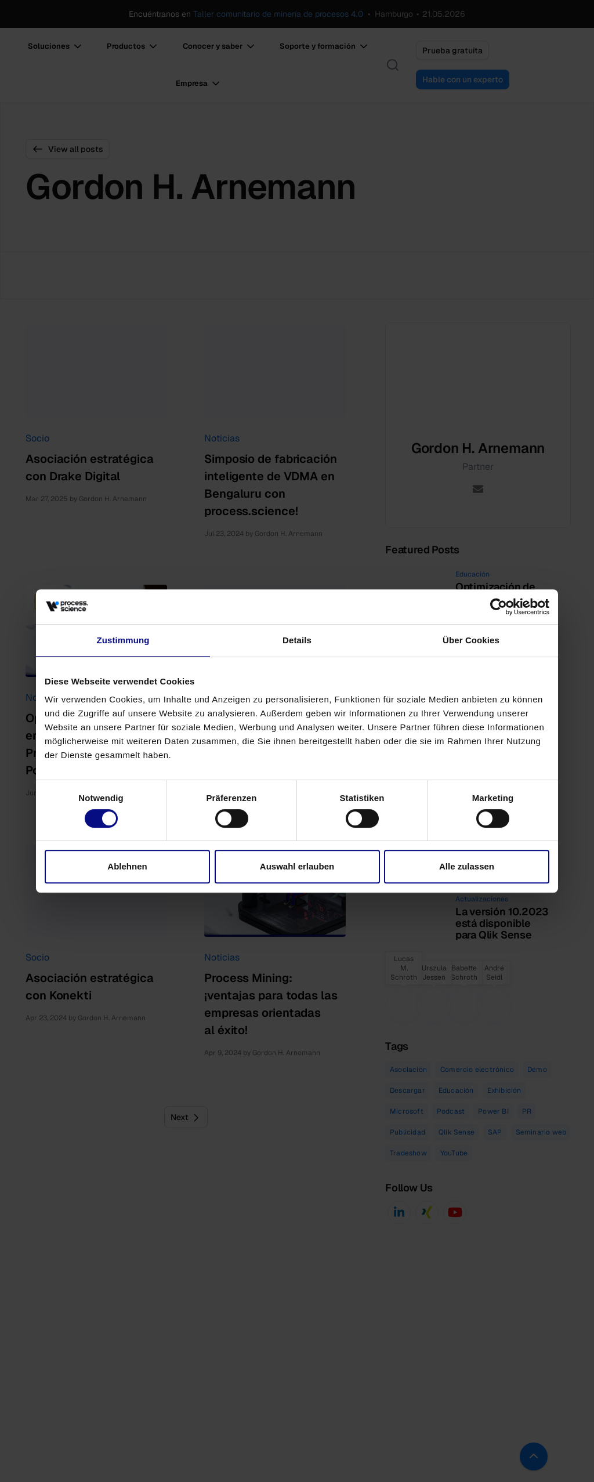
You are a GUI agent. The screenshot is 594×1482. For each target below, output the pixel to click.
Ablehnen (127, 866)
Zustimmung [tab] (123, 640)
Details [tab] (297, 640)
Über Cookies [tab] (471, 640)
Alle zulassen (466, 866)
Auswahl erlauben (297, 866)
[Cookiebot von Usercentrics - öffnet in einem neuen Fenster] (498, 606)
